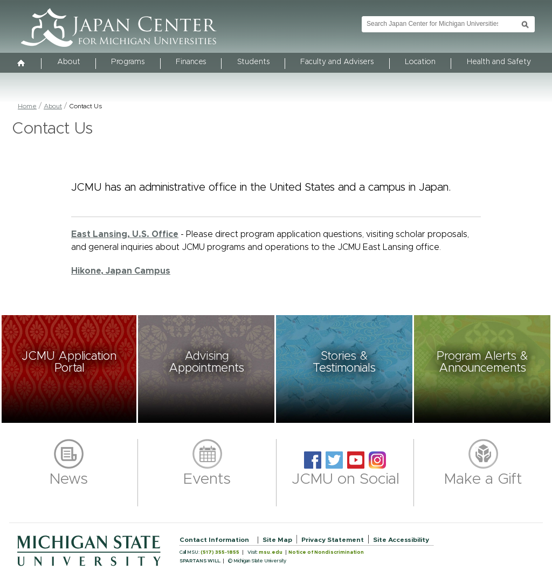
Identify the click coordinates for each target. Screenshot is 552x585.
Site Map (277, 540)
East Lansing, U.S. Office (124, 234)
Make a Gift (483, 479)
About (68, 62)
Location (420, 62)
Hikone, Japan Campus (120, 271)
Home (27, 106)
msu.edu (270, 552)
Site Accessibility (401, 540)
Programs (127, 62)
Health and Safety (499, 62)
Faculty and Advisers (337, 62)
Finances (191, 62)
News (69, 479)
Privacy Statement (332, 540)
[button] (69, 369)
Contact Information (214, 540)
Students (253, 62)
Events (207, 479)
